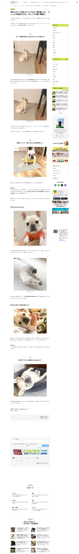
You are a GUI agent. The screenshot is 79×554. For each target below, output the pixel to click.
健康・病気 (55, 69)
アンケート (55, 54)
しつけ (29, 2)
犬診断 (54, 175)
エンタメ (20, 5)
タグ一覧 (67, 2)
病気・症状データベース (57, 32)
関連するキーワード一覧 (42, 463)
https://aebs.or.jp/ (62, 240)
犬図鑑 (50, 2)
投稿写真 (47, 2)
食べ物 (44, 2)
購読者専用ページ (56, 178)
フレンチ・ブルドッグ (19, 460)
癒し (23, 5)
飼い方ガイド (63, 2)
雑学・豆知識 (55, 81)
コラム (32, 458)
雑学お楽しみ (26, 2)
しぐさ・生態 (55, 64)
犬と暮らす (55, 27)
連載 (54, 35)
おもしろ (54, 74)
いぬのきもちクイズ (56, 170)
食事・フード (55, 66)
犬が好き (15, 5)
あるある (54, 76)
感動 (54, 79)
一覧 (66, 59)
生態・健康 (33, 2)
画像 (54, 45)
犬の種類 (37, 458)
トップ (11, 5)
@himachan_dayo (22, 23)
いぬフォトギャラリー (57, 173)
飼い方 (36, 2)
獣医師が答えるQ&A (56, 165)
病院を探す (58, 2)
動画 (54, 42)
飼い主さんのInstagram (15, 401)
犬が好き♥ (55, 30)
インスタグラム (27, 458)
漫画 (54, 37)
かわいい (54, 71)
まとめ (54, 50)
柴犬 (54, 84)
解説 (54, 47)
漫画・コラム (40, 2)
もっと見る (60, 113)
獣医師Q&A (54, 2)
